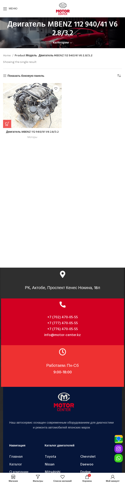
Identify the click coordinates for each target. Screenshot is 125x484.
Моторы (32, 137)
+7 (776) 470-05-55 (62, 329)
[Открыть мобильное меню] (10, 9)
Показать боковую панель (26, 75)
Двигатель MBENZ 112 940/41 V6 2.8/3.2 (32, 132)
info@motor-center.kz (62, 335)
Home (7, 55)
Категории (61, 42)
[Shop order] (119, 76)
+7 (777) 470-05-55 (62, 323)
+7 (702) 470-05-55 (62, 317)
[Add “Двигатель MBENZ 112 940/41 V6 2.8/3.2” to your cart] (7, 124)
